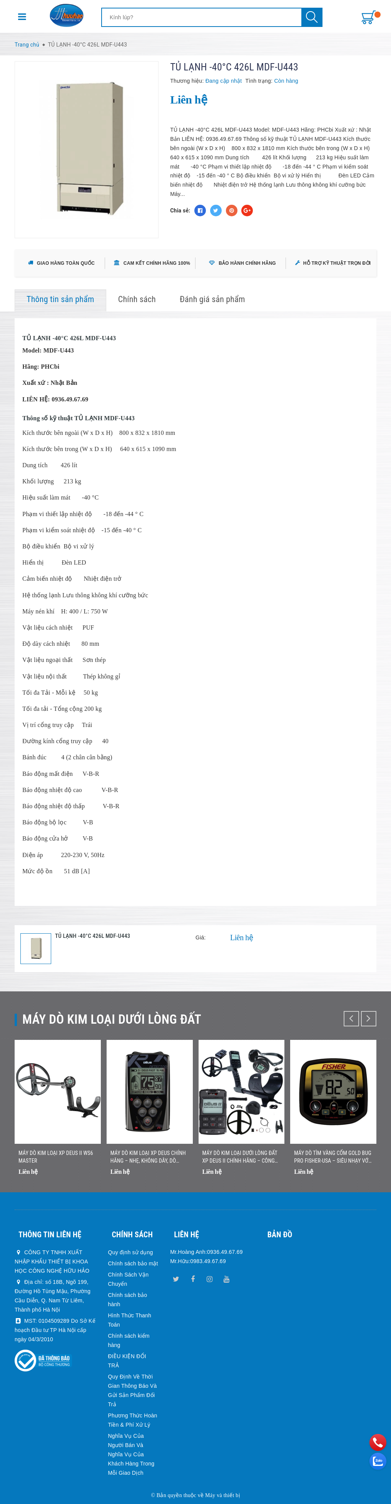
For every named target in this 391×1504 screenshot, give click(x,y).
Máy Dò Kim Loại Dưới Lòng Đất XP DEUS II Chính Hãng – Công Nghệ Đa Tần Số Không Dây (239, 1157)
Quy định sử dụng (130, 1252)
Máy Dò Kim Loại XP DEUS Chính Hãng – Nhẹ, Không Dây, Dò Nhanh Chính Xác (148, 1157)
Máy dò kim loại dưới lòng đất (111, 1019)
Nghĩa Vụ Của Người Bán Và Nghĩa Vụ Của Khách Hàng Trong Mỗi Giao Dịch (131, 1454)
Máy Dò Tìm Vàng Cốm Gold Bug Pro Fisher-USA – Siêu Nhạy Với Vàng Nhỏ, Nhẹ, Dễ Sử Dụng (332, 1157)
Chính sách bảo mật (133, 1263)
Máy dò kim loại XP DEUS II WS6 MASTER (55, 1157)
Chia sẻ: (180, 210)
